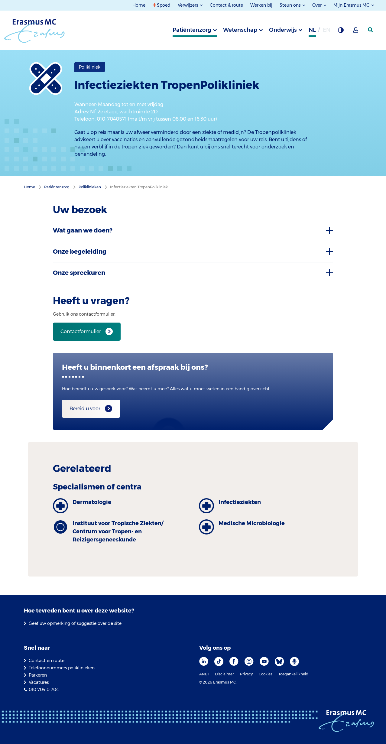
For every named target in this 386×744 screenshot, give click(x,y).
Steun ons (291, 5)
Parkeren (38, 675)
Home (138, 5)
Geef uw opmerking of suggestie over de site (75, 623)
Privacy (246, 674)
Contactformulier (80, 331)
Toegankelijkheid (293, 674)
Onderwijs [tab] (283, 30)
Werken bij (261, 5)
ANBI (204, 674)
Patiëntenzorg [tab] (192, 30)
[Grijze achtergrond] (341, 32)
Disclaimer (224, 674)
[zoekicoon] (371, 30)
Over (317, 5)
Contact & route (226, 5)
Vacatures (39, 682)
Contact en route (46, 660)
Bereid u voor (85, 408)
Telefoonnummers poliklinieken (62, 668)
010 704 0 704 (44, 689)
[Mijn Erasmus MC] (356, 32)
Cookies (265, 674)
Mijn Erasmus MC (352, 5)
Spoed (163, 5)
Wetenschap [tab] (240, 30)
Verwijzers (188, 5)
